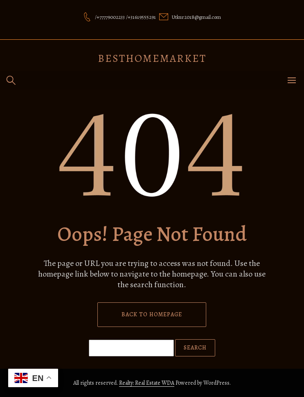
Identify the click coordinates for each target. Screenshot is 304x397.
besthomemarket (152, 58)
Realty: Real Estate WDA (146, 383)
